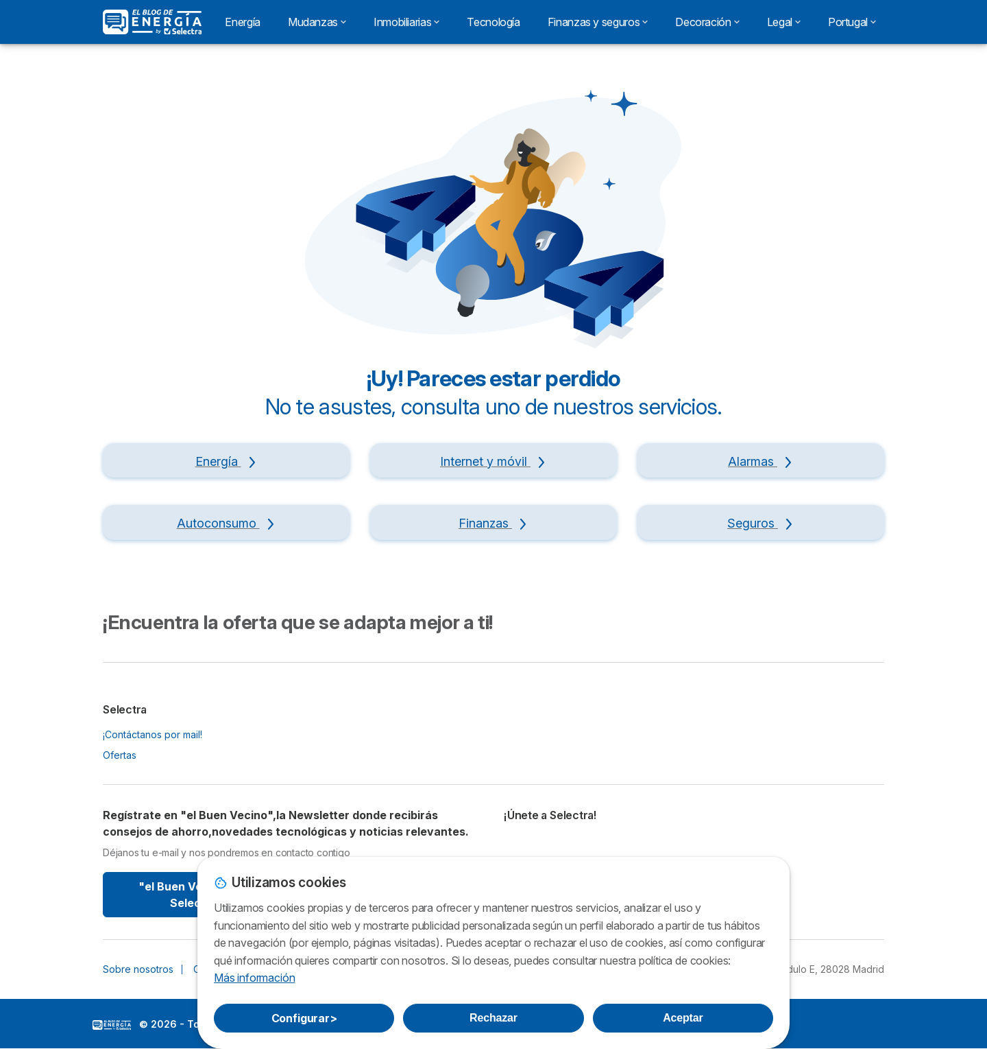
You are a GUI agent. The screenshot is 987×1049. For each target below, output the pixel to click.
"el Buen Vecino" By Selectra (193, 895)
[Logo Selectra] (152, 22)
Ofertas (119, 755)
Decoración (707, 22)
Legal (784, 22)
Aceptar (683, 1018)
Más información (254, 978)
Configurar (304, 1018)
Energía (242, 22)
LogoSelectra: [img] (112, 1025)
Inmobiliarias (406, 22)
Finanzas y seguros (598, 22)
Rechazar (493, 1018)
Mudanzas (317, 22)
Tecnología (493, 22)
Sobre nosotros (138, 969)
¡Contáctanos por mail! (152, 734)
